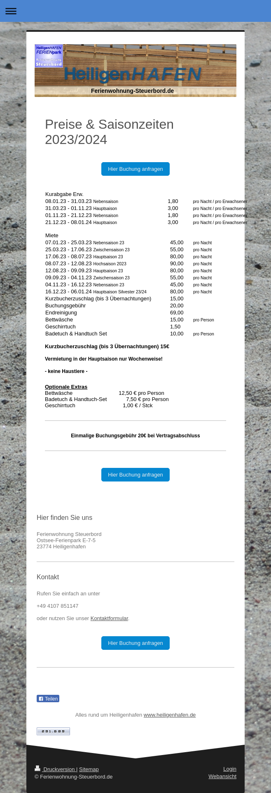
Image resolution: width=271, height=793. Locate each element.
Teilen (48, 699)
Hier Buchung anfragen (135, 169)
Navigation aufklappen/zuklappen (135, 11)
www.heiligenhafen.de (170, 715)
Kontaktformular (109, 618)
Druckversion (55, 769)
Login (229, 769)
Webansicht (222, 776)
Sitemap (89, 769)
